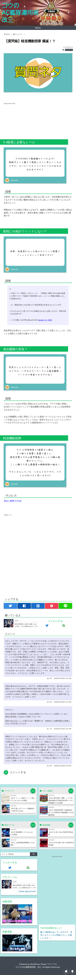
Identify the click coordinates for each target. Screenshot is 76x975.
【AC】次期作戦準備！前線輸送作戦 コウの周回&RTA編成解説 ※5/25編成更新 (61, 812)
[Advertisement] (21, 119)
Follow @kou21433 (27, 891)
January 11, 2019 (45, 320)
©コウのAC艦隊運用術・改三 (29, 967)
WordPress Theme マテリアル (43, 964)
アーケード (69, 50)
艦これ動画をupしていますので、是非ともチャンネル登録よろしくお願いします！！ (56, 935)
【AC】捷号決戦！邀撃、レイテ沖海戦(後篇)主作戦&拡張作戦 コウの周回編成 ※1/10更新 (60, 800)
